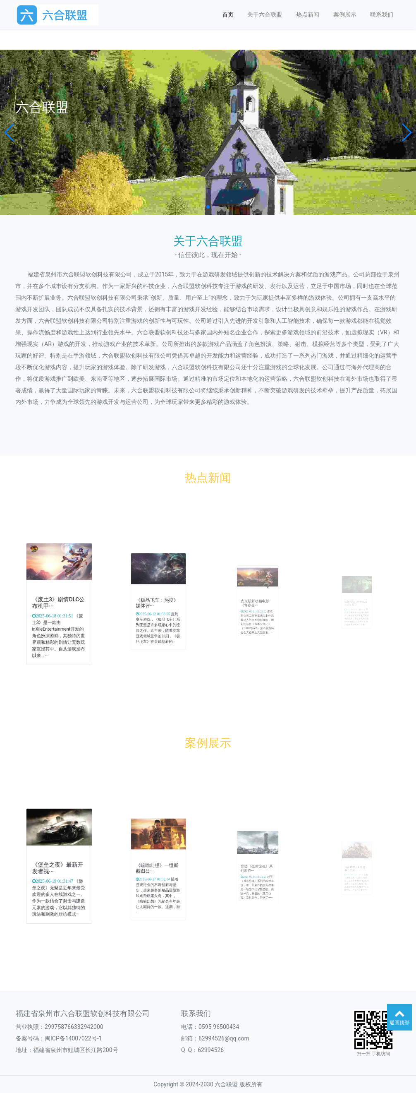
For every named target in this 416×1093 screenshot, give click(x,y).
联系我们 (381, 14)
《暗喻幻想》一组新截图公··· (158, 868)
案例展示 (344, 14)
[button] (9, 132)
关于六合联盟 (264, 14)
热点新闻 (307, 14)
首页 (228, 14)
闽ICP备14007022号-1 (73, 1038)
